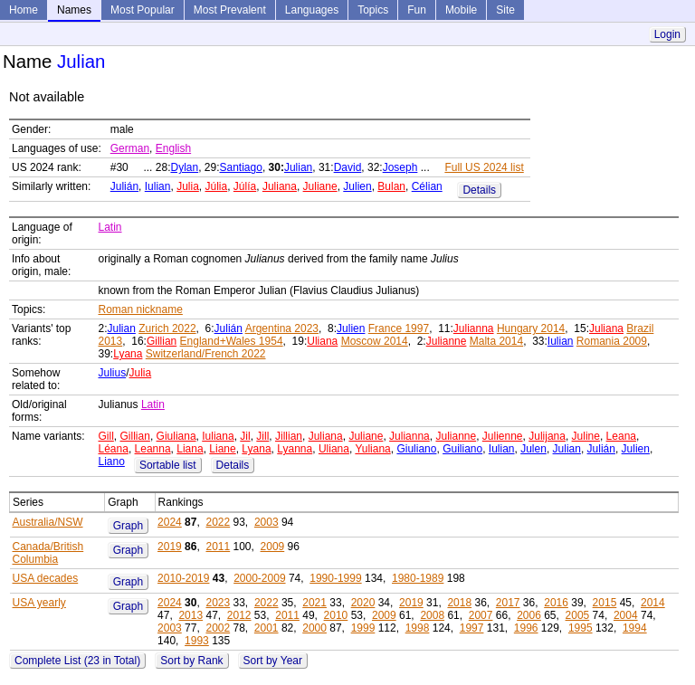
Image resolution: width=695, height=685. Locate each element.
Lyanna (294, 448)
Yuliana (372, 448)
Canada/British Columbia (48, 553)
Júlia (216, 186)
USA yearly (39, 602)
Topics (372, 10)
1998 (417, 628)
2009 (273, 546)
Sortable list (167, 465)
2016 (556, 602)
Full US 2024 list (483, 167)
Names (74, 10)
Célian (427, 186)
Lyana (127, 353)
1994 (635, 628)
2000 (314, 628)
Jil (245, 436)
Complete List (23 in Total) (77, 660)
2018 (459, 602)
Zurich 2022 (166, 328)
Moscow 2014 (374, 341)
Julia (187, 186)
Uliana (322, 341)
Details (479, 190)
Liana (189, 448)
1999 (363, 628)
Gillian (161, 341)
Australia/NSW (48, 522)
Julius (113, 372)
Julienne (502, 436)
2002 (217, 628)
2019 (169, 546)
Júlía (244, 186)
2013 (190, 615)
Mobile (461, 10)
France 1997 (398, 328)
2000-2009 (259, 578)
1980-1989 (417, 578)
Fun (416, 10)
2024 (169, 522)
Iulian (158, 186)
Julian (298, 167)
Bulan (391, 186)
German (129, 148)
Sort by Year (272, 660)
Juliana (279, 186)
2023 (217, 602)
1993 (197, 640)
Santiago (241, 167)
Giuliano (416, 448)
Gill (106, 436)
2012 (239, 615)
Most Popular (142, 10)
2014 (653, 602)
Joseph (400, 167)
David (348, 167)
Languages (311, 10)
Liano (112, 461)
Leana (621, 436)
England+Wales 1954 (231, 341)
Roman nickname (141, 309)
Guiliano (462, 448)
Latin (110, 227)
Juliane (320, 186)
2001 (266, 628)
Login (667, 34)
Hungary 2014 (531, 328)
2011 (217, 546)
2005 (578, 615)
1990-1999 (335, 578)
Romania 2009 (611, 341)
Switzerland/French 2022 (206, 353)
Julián (124, 186)
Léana (114, 448)
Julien (357, 186)
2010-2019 (183, 578)
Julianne (446, 341)
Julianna (473, 328)
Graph (128, 525)
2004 (626, 615)
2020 (363, 602)
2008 (432, 615)
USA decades (46, 578)
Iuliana (217, 436)
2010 (336, 615)
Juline (586, 436)
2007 (481, 615)
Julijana (547, 436)
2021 (314, 602)
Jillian (288, 436)
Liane (222, 448)
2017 (508, 602)
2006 (529, 615)
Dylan (184, 167)
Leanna (153, 448)
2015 (605, 602)
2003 (266, 522)
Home (23, 10)
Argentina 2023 (282, 328)
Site (505, 10)
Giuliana (176, 436)
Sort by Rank (191, 660)
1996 (526, 628)
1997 (472, 628)
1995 (580, 628)
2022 (217, 522)
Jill (262, 436)
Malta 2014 (496, 341)
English (173, 148)
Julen (533, 448)
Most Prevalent (230, 10)
